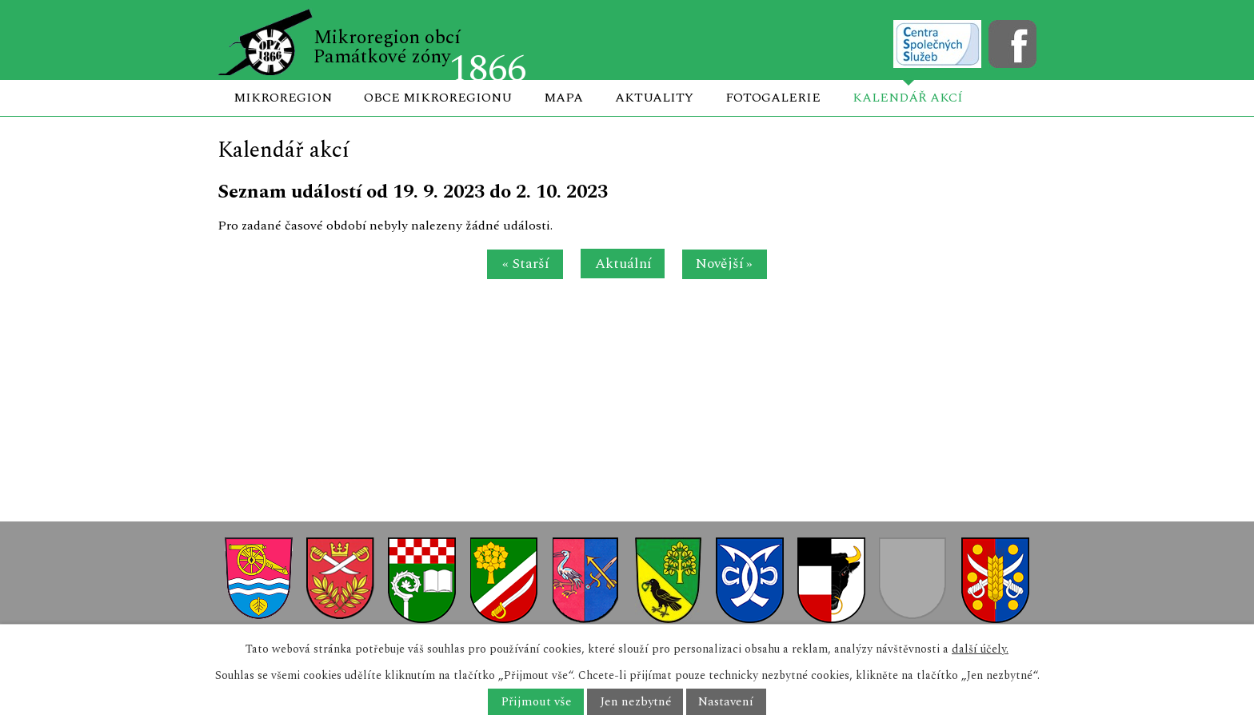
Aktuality (654, 97)
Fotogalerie (773, 97)
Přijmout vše (536, 702)
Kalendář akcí (908, 97)
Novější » (724, 263)
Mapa (563, 97)
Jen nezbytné (635, 702)
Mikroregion (283, 97)
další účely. (980, 649)
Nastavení (725, 702)
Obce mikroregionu (438, 97)
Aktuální (623, 263)
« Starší (525, 263)
